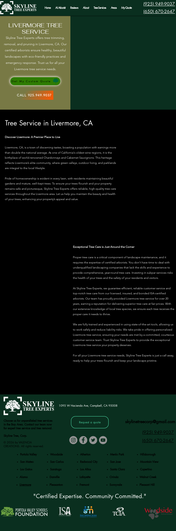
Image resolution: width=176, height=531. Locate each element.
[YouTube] (103, 440)
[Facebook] (83, 440)
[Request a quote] (90, 422)
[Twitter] (93, 440)
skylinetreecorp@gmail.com (150, 421)
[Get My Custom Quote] (35, 81)
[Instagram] (73, 440)
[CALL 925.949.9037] (34, 95)
